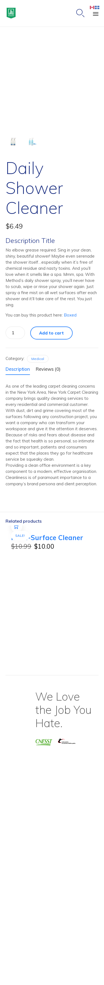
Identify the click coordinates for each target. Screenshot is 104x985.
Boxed (70, 315)
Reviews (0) (48, 369)
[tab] (20, 369)
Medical (37, 359)
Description (18, 369)
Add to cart (51, 333)
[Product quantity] (15, 332)
